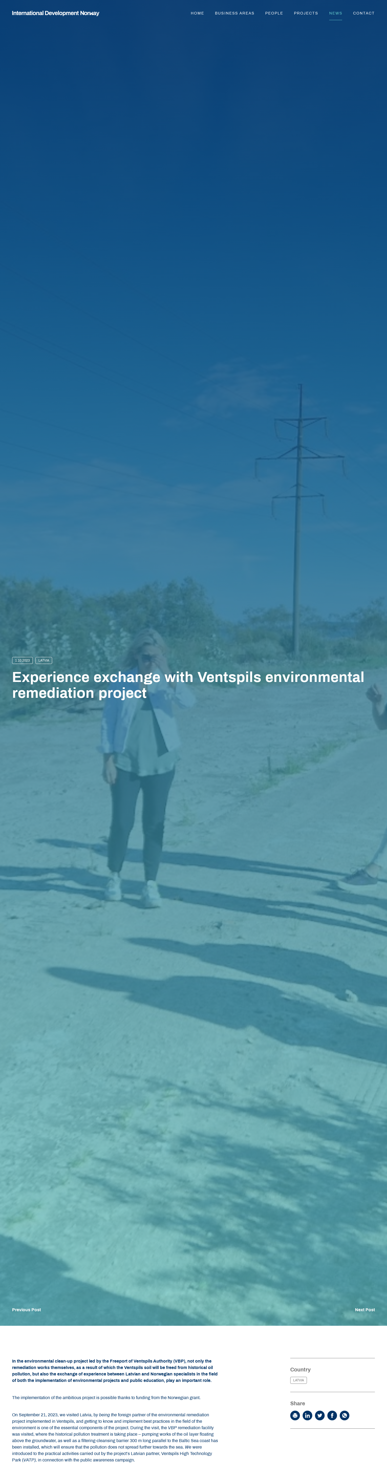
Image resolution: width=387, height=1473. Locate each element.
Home (197, 13)
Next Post (365, 1309)
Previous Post (26, 1309)
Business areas (235, 13)
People (274, 13)
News (335, 13)
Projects (306, 13)
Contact (364, 13)
